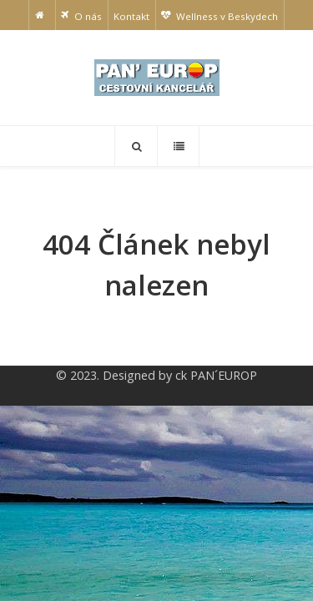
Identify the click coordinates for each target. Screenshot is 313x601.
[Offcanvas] (178, 146)
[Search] (136, 146)
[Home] (42, 15)
